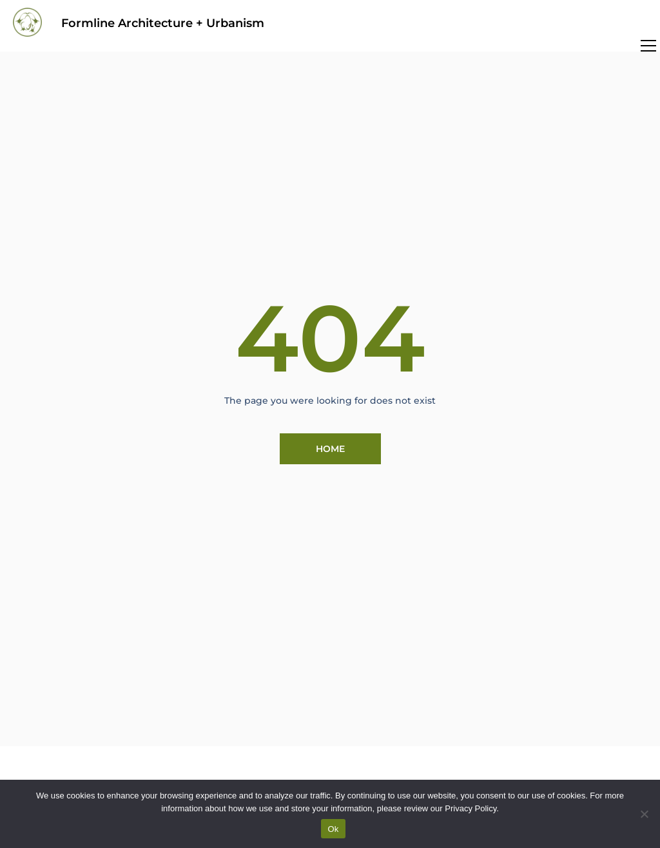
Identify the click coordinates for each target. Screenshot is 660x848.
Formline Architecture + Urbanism (162, 23)
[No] (643, 813)
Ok (332, 829)
